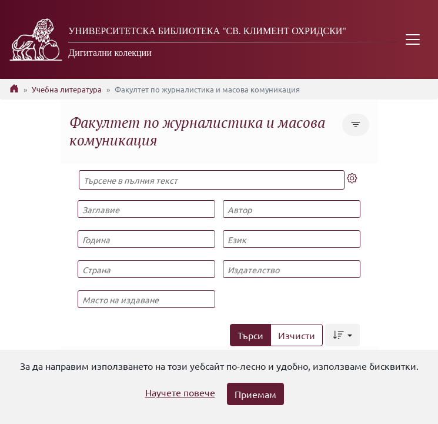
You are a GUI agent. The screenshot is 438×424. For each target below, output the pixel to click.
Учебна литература (67, 89)
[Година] (146, 239)
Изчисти (296, 335)
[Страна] (146, 269)
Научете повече (180, 392)
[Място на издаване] (146, 299)
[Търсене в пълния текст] (212, 180)
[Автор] (291, 209)
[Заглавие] (146, 209)
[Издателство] (291, 269)
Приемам (255, 394)
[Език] (291, 239)
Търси (250, 335)
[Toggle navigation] (413, 39)
